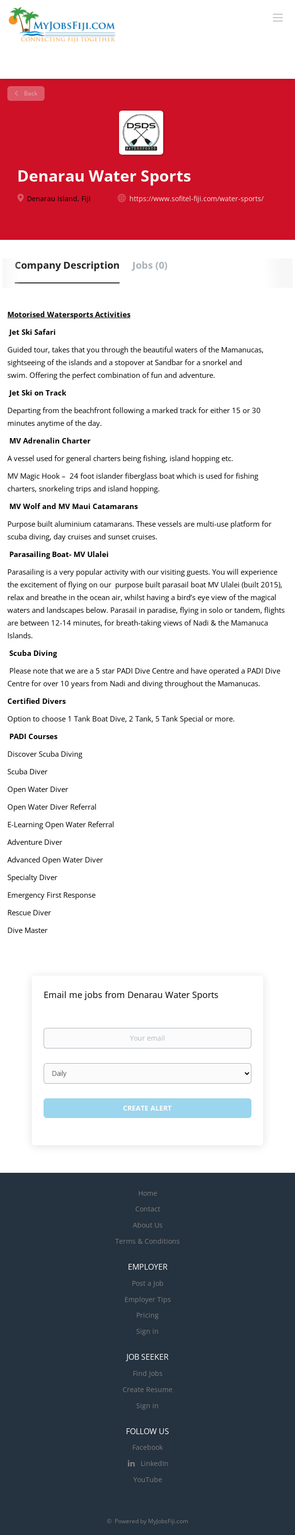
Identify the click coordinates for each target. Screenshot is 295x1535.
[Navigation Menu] (278, 17)
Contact (147, 1208)
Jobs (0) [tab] (150, 265)
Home (147, 1193)
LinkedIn (155, 1463)
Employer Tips (147, 1299)
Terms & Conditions (147, 1241)
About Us (148, 1225)
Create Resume (147, 1389)
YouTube (147, 1479)
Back (30, 93)
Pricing (147, 1315)
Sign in (147, 1331)
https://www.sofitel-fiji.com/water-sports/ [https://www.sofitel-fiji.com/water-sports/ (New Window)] (196, 198)
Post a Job (148, 1283)
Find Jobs (148, 1373)
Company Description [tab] (67, 265)
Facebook (147, 1447)
